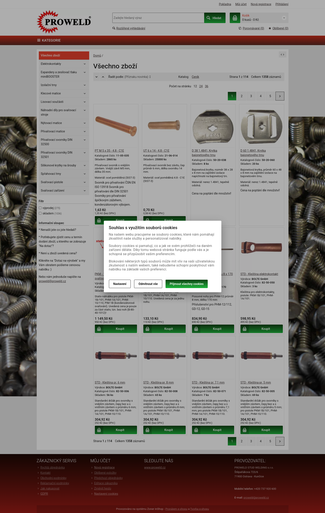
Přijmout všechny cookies (187, 284)
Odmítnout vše (148, 284)
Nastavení (120, 284)
